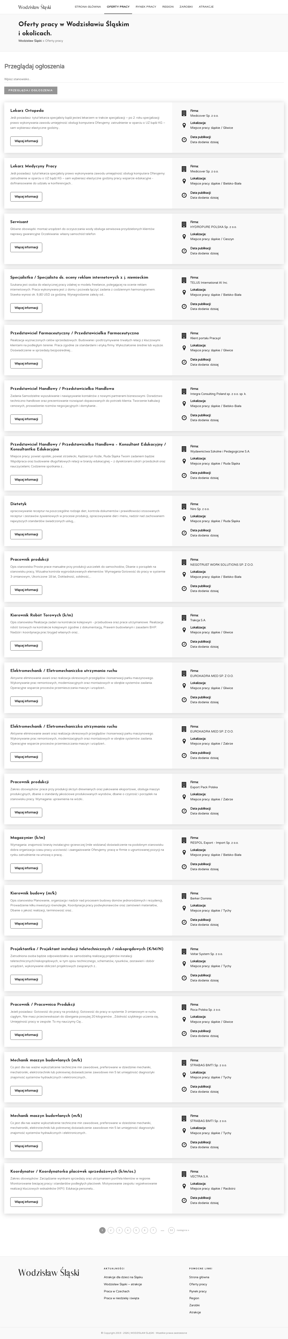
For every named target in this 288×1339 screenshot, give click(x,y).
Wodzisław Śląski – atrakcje (123, 1284)
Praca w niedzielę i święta (121, 1298)
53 (171, 1230)
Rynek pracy (146, 6)
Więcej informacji (26, 141)
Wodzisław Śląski (30, 41)
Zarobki (186, 6)
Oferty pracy (118, 6)
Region (167, 6)
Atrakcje (206, 6)
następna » (183, 1230)
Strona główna (88, 6)
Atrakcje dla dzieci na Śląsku (123, 1277)
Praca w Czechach (116, 1291)
